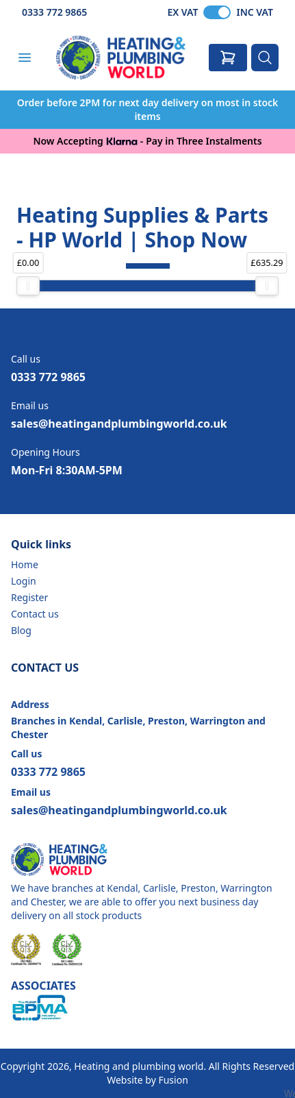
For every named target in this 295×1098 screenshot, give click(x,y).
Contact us (35, 613)
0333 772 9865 (54, 12)
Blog (21, 630)
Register (29, 597)
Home (24, 564)
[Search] (265, 57)
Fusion (173, 1079)
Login (23, 580)
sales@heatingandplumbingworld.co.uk (119, 423)
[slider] (28, 285)
